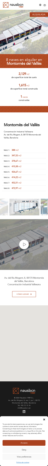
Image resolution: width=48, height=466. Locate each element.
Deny (24, 450)
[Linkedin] (24, 412)
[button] (44, 419)
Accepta (24, 443)
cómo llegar (24, 294)
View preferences (24, 457)
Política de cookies (22, 462)
